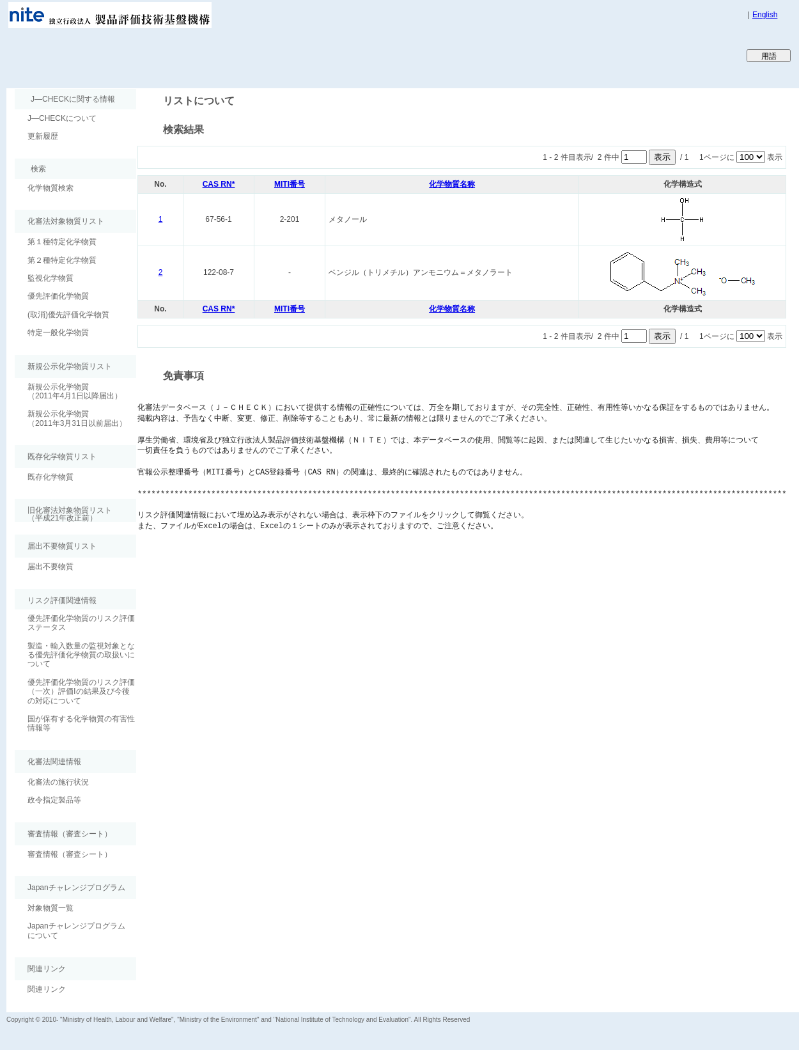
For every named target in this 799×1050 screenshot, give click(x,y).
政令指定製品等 (54, 799)
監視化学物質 (50, 278)
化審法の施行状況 (58, 782)
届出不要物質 (50, 566)
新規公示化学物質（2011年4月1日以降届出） (74, 391)
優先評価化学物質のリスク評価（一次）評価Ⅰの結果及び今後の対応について (81, 691)
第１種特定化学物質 (62, 241)
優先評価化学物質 (58, 296)
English (764, 14)
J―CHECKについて (62, 118)
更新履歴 (42, 136)
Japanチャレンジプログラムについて (76, 930)
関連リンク (46, 989)
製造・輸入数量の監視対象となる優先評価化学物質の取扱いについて (81, 655)
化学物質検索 (50, 188)
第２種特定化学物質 (62, 260)
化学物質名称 (452, 184)
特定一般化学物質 (58, 332)
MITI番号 (289, 184)
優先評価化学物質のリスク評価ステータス (81, 623)
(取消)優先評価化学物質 (68, 314)
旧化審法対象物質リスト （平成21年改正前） (63, 514)
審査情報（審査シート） (69, 854)
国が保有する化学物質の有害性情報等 (81, 723)
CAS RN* (219, 184)
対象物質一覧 (50, 908)
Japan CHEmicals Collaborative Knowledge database (161, 55)
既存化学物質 (50, 477)
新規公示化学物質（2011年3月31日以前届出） (77, 418)
